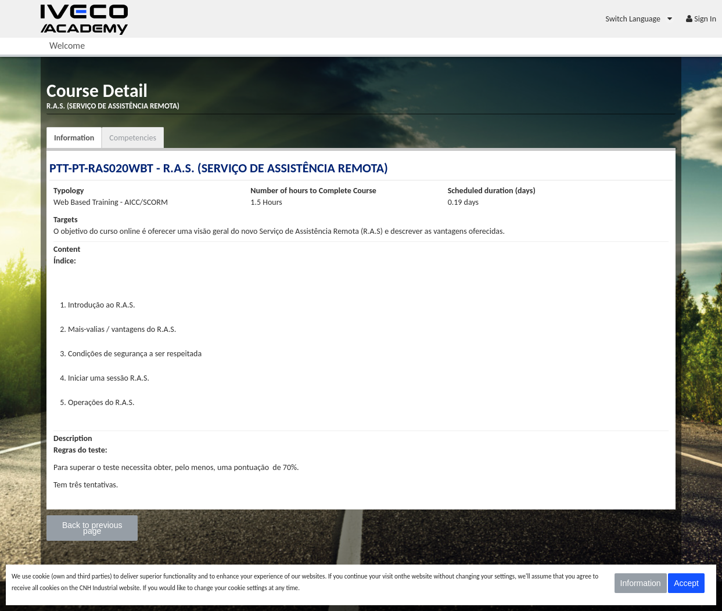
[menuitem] (639, 19)
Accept (686, 583)
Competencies (132, 138)
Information (74, 138)
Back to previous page (92, 528)
